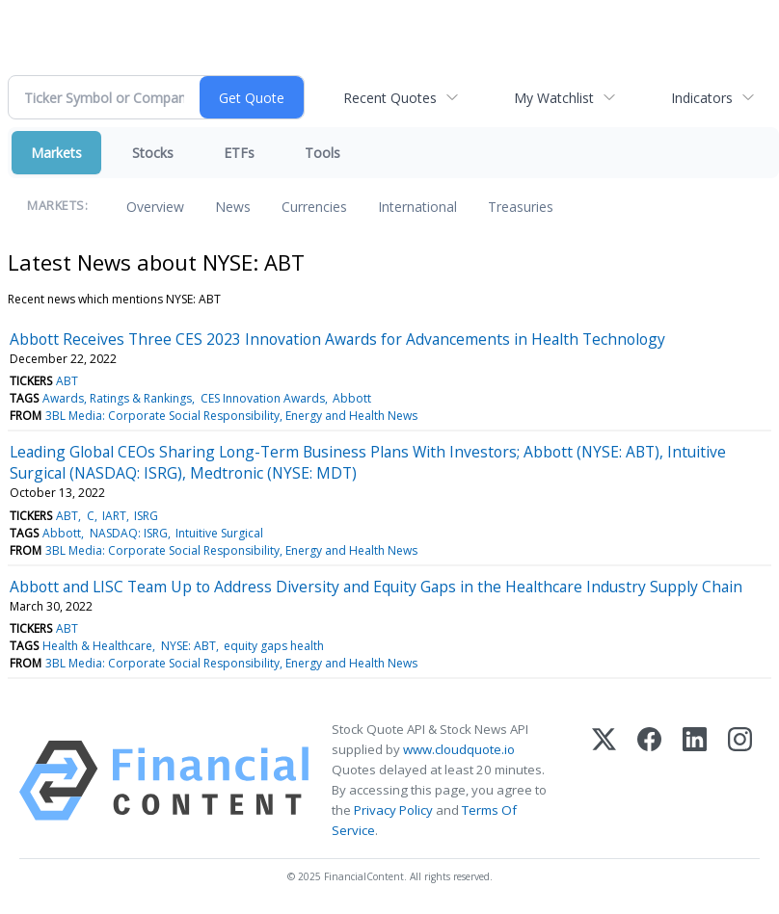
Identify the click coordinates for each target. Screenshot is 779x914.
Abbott (352, 398)
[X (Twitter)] (604, 780)
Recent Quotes (390, 98)
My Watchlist (554, 98)
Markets (56, 153)
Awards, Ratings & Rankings (117, 398)
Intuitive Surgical (219, 533)
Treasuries (520, 206)
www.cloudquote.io (459, 749)
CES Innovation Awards (263, 398)
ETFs (239, 153)
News (233, 206)
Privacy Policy (393, 810)
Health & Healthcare (97, 646)
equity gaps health (274, 646)
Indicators (702, 98)
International (417, 206)
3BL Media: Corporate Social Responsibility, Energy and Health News (231, 415)
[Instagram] (740, 780)
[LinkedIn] (694, 780)
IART (114, 516)
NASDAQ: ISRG (129, 533)
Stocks (153, 153)
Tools (322, 153)
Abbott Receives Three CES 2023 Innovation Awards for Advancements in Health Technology (337, 339)
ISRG (146, 516)
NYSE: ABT (188, 646)
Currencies (314, 206)
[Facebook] (649, 780)
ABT (67, 381)
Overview (155, 206)
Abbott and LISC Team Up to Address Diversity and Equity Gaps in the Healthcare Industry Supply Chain (376, 586)
